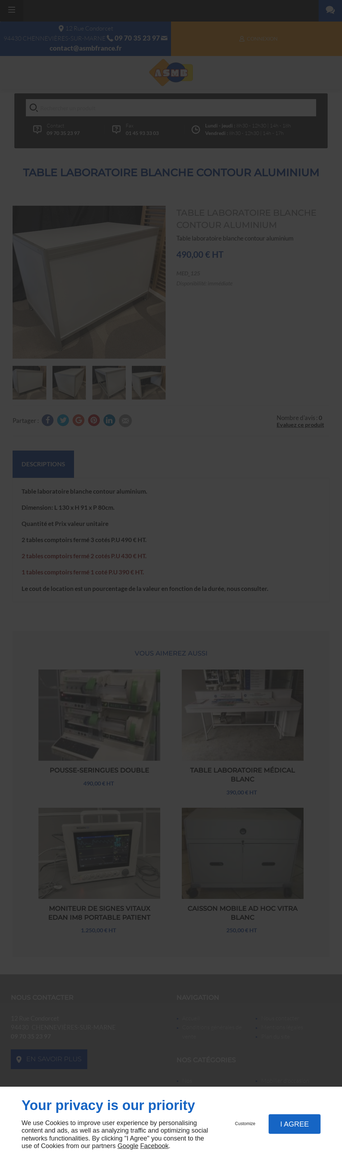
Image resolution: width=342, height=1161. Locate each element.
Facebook (154, 1146)
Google (127, 1146)
